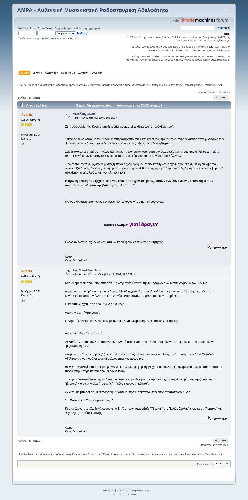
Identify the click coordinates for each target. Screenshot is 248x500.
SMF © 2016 (123, 490)
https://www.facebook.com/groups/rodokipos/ (203, 59)
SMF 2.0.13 (108, 490)
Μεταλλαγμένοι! (84, 114)
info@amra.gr (221, 40)
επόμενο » (224, 92)
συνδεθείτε (78, 28)
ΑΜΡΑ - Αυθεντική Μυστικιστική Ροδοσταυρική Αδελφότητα (92, 10)
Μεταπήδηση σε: (205, 464)
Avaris (26, 114)
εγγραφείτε (94, 28)
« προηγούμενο (208, 92)
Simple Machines (140, 490)
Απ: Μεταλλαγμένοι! (87, 270)
